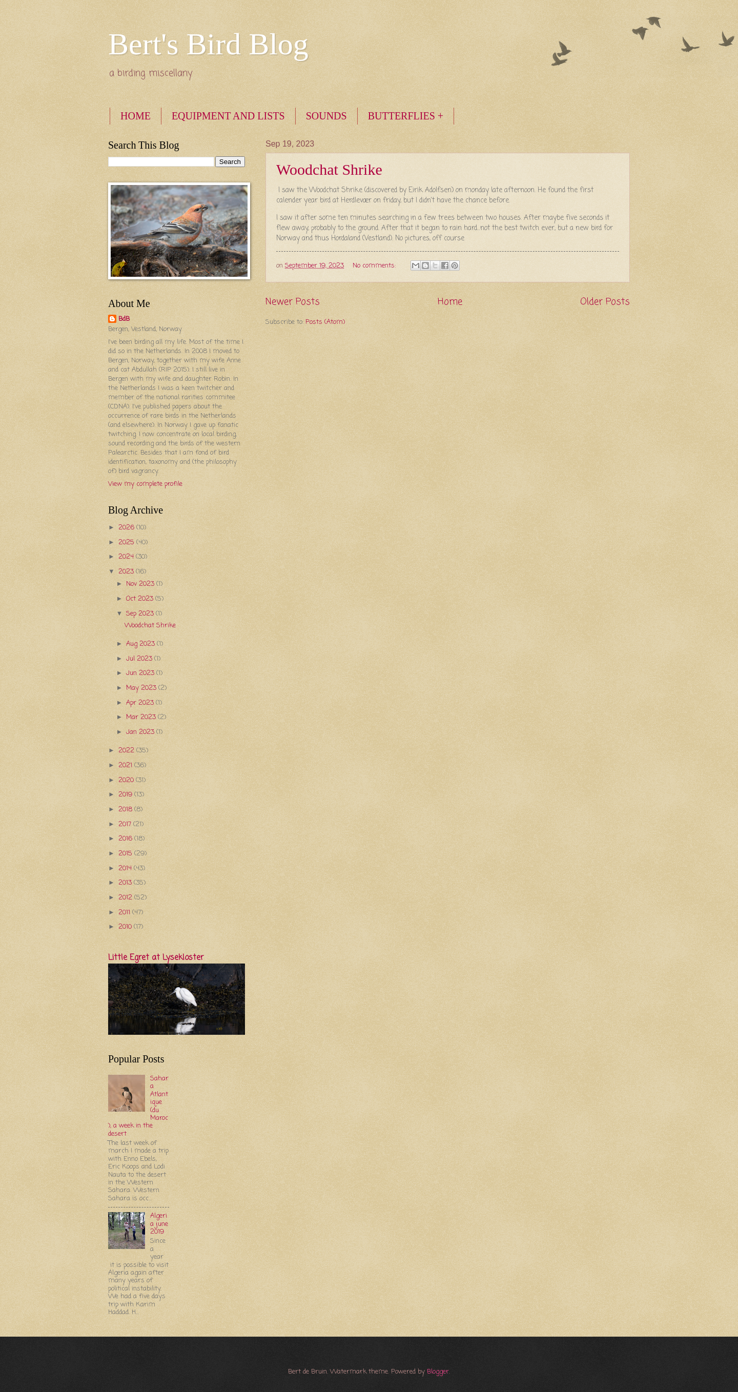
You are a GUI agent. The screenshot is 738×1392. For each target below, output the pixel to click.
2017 (125, 824)
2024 (127, 557)
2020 (127, 780)
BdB (124, 319)
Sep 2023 (141, 614)
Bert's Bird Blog (208, 44)
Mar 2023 (142, 717)
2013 (126, 883)
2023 (127, 572)
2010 (126, 927)
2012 (126, 898)
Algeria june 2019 (159, 1224)
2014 (126, 868)
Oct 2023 (140, 599)
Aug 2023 (141, 644)
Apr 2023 (141, 703)
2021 (126, 765)
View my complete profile (145, 484)
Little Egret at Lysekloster (155, 958)
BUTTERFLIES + (405, 115)
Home (450, 302)
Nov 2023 (141, 584)
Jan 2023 (141, 732)
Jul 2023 (140, 659)
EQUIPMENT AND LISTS (228, 115)
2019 (126, 795)
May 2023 (142, 688)
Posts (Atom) (325, 322)
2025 (127, 542)
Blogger (438, 1372)
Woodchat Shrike (329, 169)
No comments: (375, 266)
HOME (135, 115)
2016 (126, 839)
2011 (125, 912)
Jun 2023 (141, 673)
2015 (126, 853)
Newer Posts (292, 302)
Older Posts (605, 302)
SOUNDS (326, 115)
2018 (126, 809)
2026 (127, 528)
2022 (127, 750)
